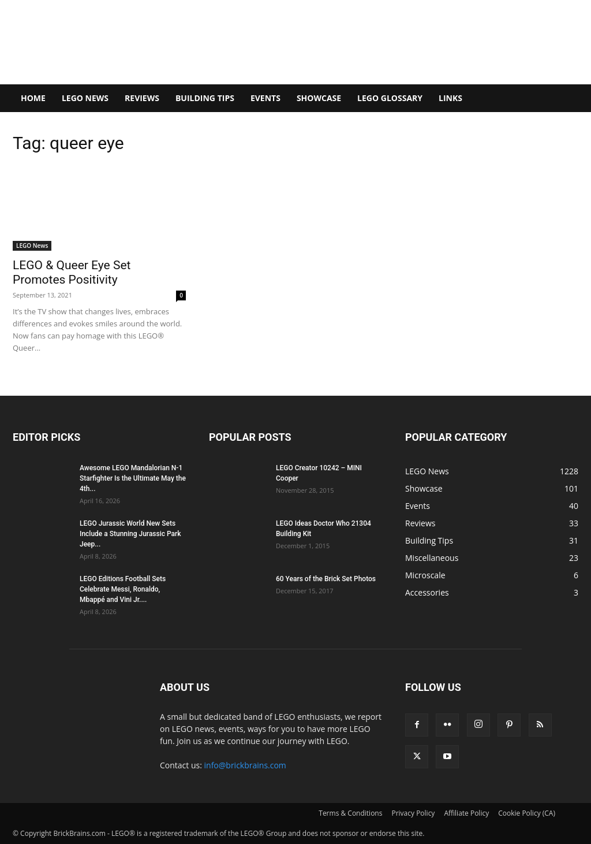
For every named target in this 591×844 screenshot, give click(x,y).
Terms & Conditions (350, 813)
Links (450, 97)
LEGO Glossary (389, 97)
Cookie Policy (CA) (526, 813)
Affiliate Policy (466, 813)
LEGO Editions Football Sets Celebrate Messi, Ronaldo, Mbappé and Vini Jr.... (123, 589)
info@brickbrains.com (245, 765)
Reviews (142, 97)
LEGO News (85, 97)
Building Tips (204, 97)
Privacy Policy (413, 813)
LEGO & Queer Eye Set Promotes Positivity (71, 272)
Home (33, 97)
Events (265, 97)
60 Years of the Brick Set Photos (326, 579)
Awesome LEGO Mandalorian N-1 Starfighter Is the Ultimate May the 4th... (133, 478)
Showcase (319, 97)
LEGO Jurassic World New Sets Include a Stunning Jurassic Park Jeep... (130, 533)
